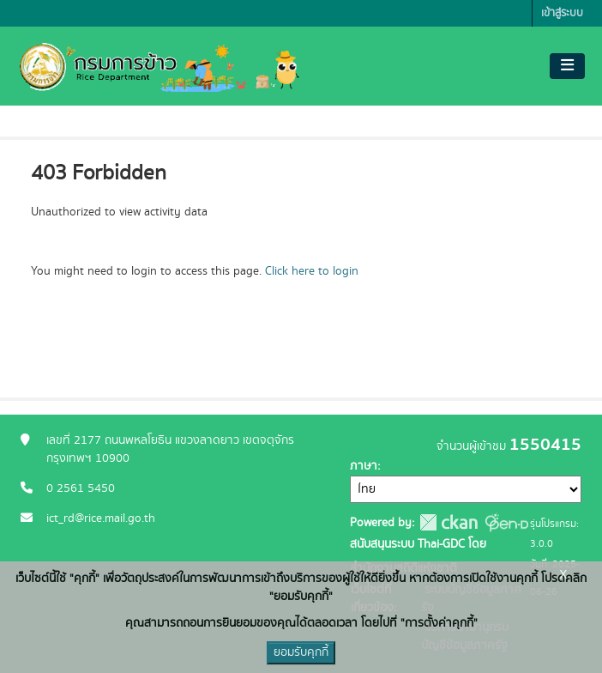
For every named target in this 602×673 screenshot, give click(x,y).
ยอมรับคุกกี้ (301, 652)
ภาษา (363, 466)
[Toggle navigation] (567, 66)
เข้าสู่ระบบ (562, 13)
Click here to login (311, 271)
